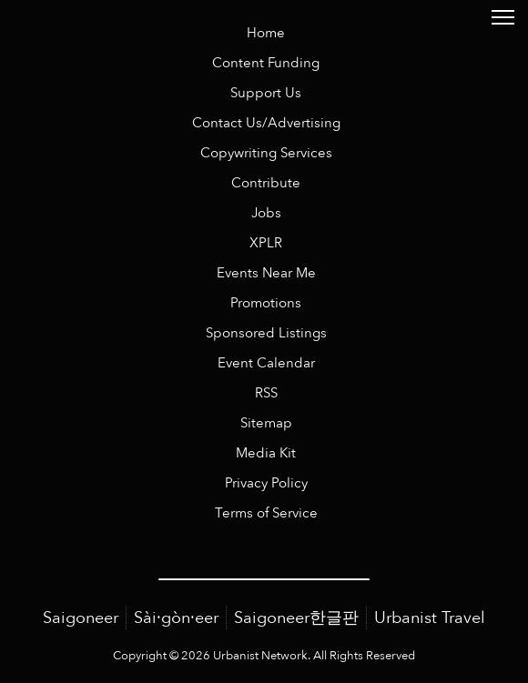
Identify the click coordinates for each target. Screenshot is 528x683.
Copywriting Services (266, 153)
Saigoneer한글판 (296, 618)
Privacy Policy (266, 483)
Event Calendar (266, 363)
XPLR (265, 243)
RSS (266, 393)
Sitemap (266, 423)
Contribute (265, 183)
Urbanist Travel (429, 618)
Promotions (265, 303)
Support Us (265, 93)
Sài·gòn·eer (176, 618)
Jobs (266, 213)
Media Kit (266, 453)
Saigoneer (80, 618)
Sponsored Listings (266, 333)
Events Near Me (266, 273)
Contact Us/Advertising (266, 123)
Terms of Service (266, 513)
